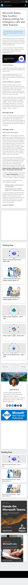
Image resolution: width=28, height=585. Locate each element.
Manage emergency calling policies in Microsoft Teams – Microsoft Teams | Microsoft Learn (13, 169)
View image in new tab (7, 112)
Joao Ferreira (14, 389)
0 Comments (23, 27)
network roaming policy (12, 174)
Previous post (5, 366)
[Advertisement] (13, 225)
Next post (23, 366)
